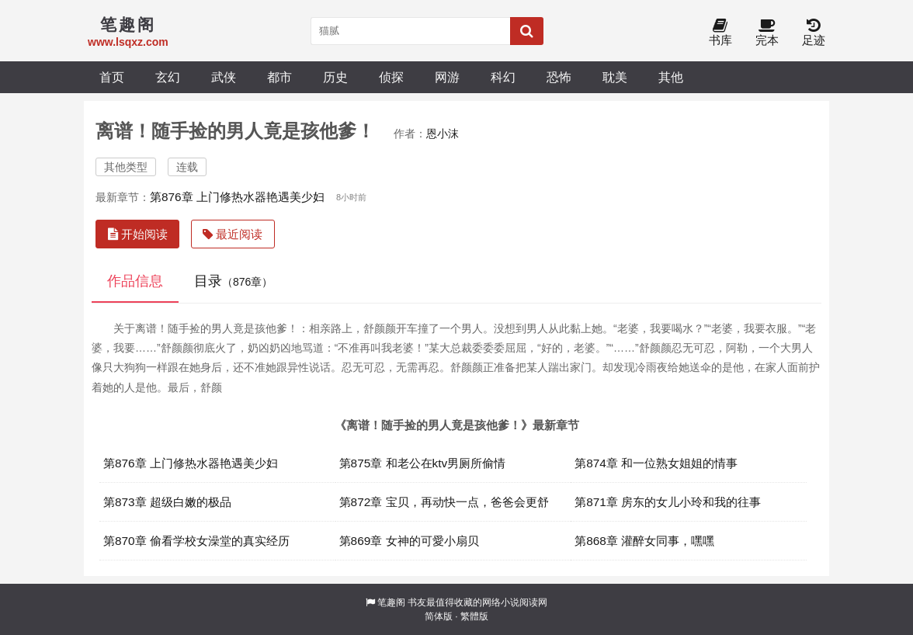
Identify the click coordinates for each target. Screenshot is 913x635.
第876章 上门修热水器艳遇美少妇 (237, 196)
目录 (233, 281)
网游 (447, 77)
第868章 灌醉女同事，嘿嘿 (644, 540)
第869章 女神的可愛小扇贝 (409, 540)
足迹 (813, 33)
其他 (670, 77)
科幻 (503, 77)
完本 (767, 33)
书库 (720, 33)
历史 (335, 77)
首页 (111, 77)
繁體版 (474, 616)
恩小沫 (442, 133)
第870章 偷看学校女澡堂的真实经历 (196, 540)
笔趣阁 (391, 602)
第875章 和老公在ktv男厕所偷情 (422, 463)
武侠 (223, 77)
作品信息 (135, 281)
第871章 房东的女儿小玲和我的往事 (668, 501)
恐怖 (559, 77)
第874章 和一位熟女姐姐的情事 (656, 463)
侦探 (391, 77)
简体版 (439, 616)
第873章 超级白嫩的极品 (167, 501)
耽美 (614, 77)
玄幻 (167, 77)
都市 (279, 77)
